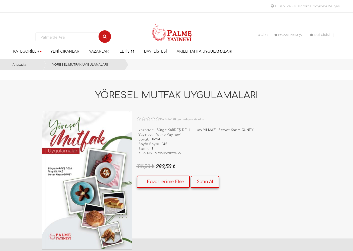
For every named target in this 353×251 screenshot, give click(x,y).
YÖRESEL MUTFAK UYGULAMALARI (80, 64)
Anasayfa (19, 64)
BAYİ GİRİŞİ (320, 35)
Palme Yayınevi (168, 135)
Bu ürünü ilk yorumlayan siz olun (182, 119)
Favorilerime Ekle (165, 181)
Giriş (263, 35)
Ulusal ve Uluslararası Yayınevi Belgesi (305, 6)
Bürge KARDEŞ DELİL (174, 130)
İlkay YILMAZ (205, 130)
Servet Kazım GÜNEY (235, 130)
